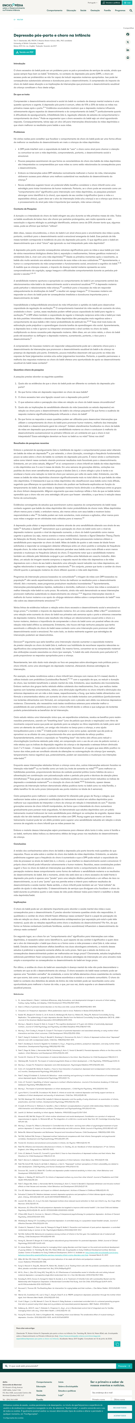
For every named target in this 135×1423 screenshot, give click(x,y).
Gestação (41, 1395)
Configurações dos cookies (13, 1418)
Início (61, 1382)
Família (39, 1399)
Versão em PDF (24, 52)
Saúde (39, 1391)
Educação (41, 1386)
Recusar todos (119, 1408)
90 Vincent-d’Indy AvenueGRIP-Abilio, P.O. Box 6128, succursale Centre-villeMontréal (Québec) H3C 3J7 (17, 1391)
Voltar (18, 19)
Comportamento (44, 1382)
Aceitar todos (120, 1416)
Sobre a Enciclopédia (68, 1386)
